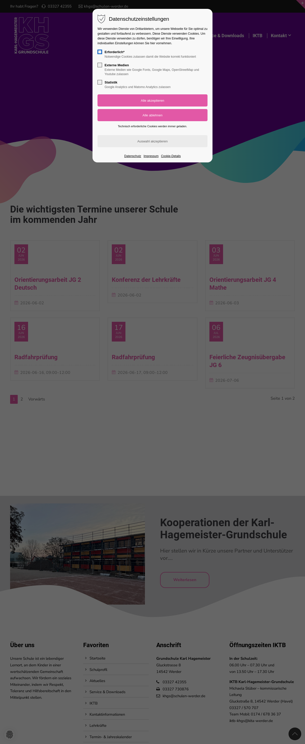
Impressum (151, 156)
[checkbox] (100, 52)
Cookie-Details (171, 156)
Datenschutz (132, 156)
